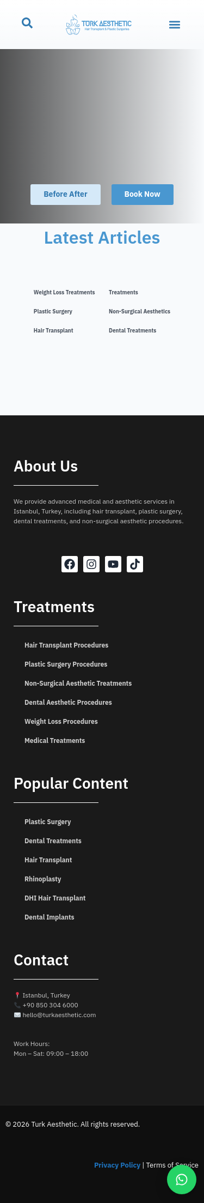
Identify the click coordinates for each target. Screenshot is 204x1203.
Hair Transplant (53, 331)
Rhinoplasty (42, 879)
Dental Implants (49, 917)
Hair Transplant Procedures (66, 645)
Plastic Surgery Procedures (65, 664)
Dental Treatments (132, 331)
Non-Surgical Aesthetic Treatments (78, 683)
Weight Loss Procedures (61, 722)
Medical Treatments (54, 741)
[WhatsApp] (181, 1179)
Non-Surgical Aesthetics (139, 311)
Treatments (123, 292)
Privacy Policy (117, 1165)
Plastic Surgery (53, 311)
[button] (175, 25)
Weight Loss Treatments (64, 292)
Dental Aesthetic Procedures (68, 703)
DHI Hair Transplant (54, 898)
